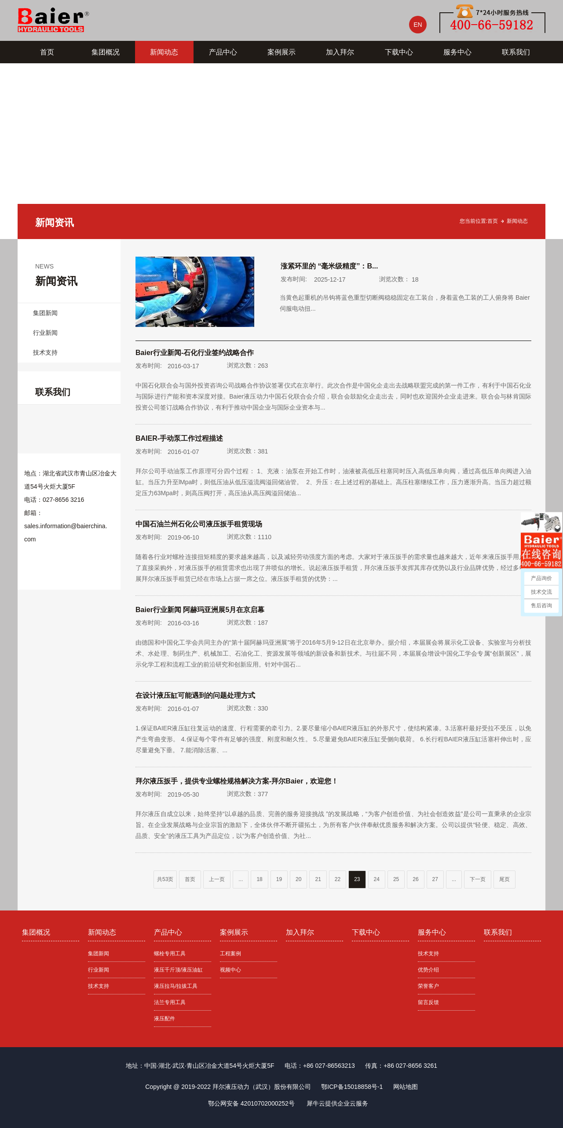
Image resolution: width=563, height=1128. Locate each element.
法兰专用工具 (170, 1002)
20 (298, 879)
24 (377, 879)
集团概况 (105, 52)
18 (259, 879)
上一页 (217, 879)
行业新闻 (45, 332)
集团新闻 (45, 312)
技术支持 (45, 352)
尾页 (504, 879)
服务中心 (457, 52)
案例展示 (281, 52)
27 (435, 879)
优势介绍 (428, 970)
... (240, 879)
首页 (47, 52)
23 (357, 879)
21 (318, 879)
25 (396, 879)
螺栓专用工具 (170, 953)
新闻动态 (164, 52)
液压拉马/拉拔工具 (175, 986)
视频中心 (230, 970)
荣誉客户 (428, 986)
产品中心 (223, 52)
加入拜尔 (340, 52)
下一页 (478, 879)
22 (337, 879)
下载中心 (399, 52)
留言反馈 (428, 1002)
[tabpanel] (281, 151)
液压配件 (164, 1019)
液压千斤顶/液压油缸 (178, 970)
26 (415, 879)
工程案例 (230, 953)
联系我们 (516, 52)
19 (279, 879)
